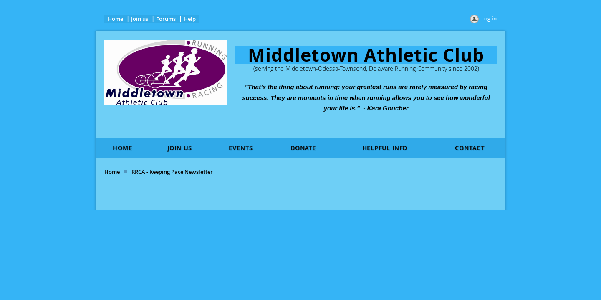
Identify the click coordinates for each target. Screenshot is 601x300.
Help (190, 18)
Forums (166, 18)
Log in (489, 18)
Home (115, 18)
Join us (139, 18)
